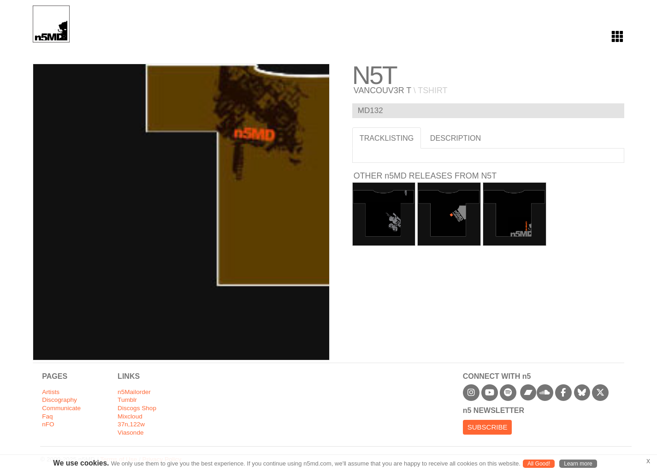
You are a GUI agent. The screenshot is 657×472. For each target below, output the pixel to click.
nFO (48, 424)
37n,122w (131, 424)
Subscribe (488, 427)
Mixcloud (130, 416)
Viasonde (130, 432)
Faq (47, 416)
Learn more (578, 463)
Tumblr (127, 399)
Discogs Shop (137, 408)
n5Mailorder (134, 391)
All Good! (538, 463)
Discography (59, 399)
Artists (50, 391)
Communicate (61, 408)
